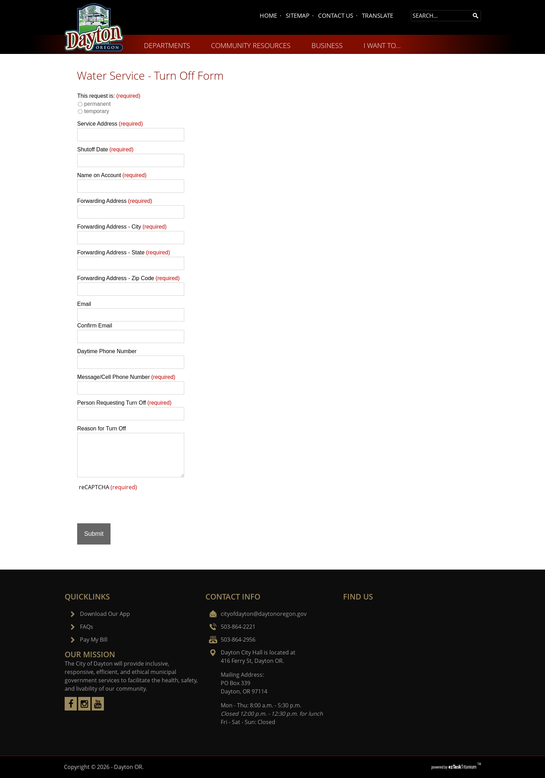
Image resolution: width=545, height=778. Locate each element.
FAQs (86, 626)
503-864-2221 (238, 626)
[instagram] (84, 708)
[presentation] (130, 504)
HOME (268, 15)
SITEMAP (297, 15)
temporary (96, 111)
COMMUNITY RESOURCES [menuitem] (251, 45)
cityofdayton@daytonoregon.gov (264, 614)
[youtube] (98, 708)
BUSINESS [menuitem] (327, 45)
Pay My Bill (93, 639)
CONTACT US (335, 15)
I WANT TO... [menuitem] (382, 45)
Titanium (463, 766)
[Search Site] (440, 15)
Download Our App (105, 614)
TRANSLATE (377, 15)
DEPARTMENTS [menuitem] (167, 45)
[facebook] (71, 708)
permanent (97, 104)
